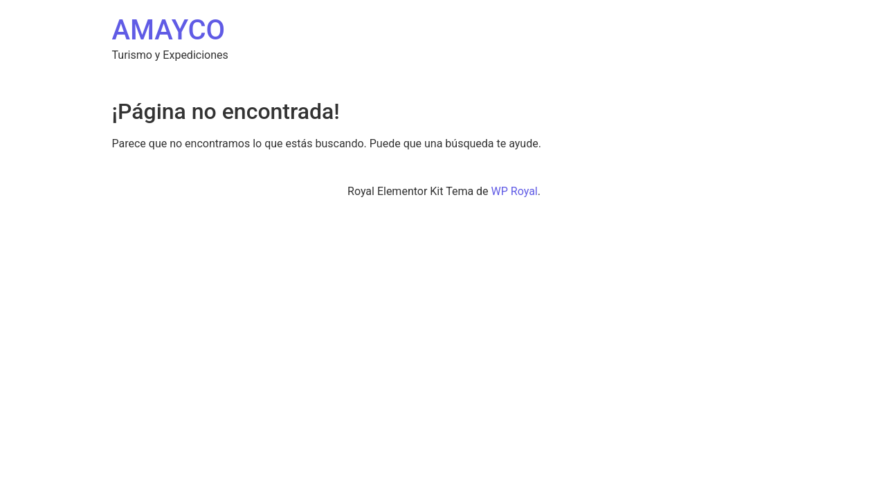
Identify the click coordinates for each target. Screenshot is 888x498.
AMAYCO (169, 30)
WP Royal (514, 191)
